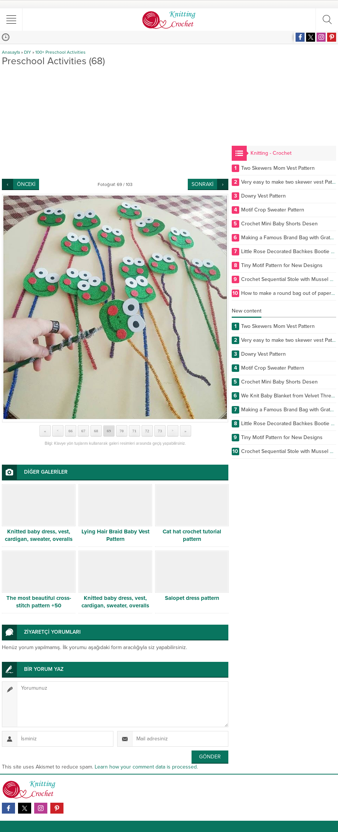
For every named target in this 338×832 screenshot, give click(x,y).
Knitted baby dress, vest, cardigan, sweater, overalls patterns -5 (115, 605)
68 (96, 431)
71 (134, 431)
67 (83, 431)
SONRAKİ (202, 184)
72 (147, 431)
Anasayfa (11, 52)
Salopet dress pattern (192, 598)
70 (121, 431)
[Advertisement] (115, 122)
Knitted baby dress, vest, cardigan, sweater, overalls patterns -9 (38, 539)
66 (70, 431)
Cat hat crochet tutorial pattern (192, 535)
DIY (27, 52)
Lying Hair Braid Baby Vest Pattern (115, 535)
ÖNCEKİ (26, 184)
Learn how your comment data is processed (146, 767)
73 (160, 431)
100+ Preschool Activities (60, 52)
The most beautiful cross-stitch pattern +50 (38, 602)
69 (109, 431)
